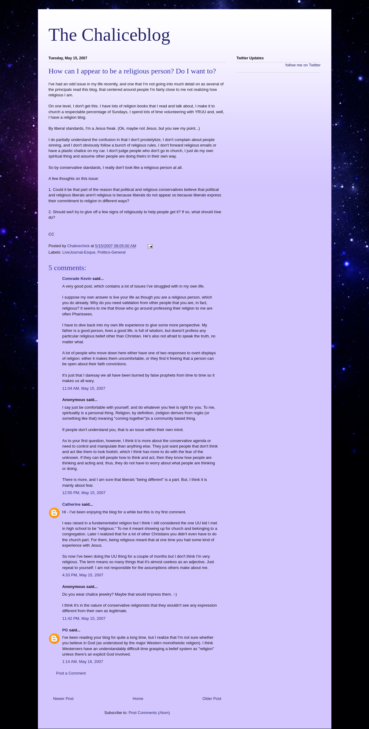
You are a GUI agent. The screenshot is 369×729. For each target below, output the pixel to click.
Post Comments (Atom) (149, 712)
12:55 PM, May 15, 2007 (84, 492)
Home (138, 698)
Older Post (211, 698)
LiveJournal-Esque (78, 252)
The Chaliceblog (109, 34)
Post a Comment (71, 673)
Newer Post (63, 698)
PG (65, 630)
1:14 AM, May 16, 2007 (82, 661)
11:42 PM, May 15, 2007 (84, 618)
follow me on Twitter (303, 65)
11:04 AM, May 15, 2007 (83, 388)
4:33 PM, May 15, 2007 (82, 575)
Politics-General (112, 252)
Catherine (71, 504)
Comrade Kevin (76, 278)
